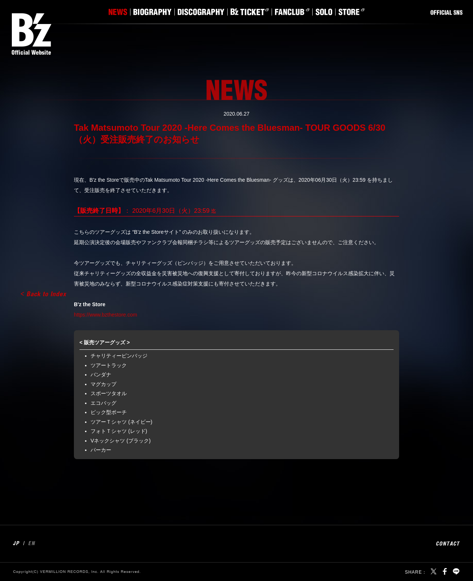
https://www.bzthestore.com (105, 315)
